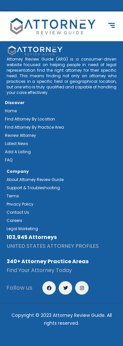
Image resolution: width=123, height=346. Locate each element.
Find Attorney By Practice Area (34, 127)
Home (11, 111)
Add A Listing (18, 152)
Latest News (16, 143)
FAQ (8, 160)
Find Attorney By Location (30, 119)
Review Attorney (20, 135)
